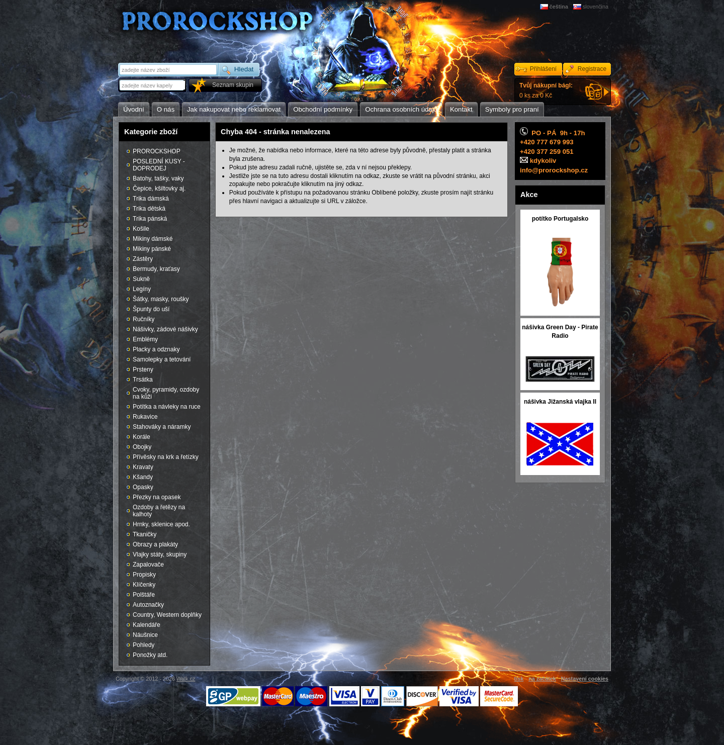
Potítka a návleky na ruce (167, 406)
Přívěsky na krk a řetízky (166, 456)
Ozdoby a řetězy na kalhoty (159, 511)
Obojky (142, 446)
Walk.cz (185, 679)
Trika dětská (149, 208)
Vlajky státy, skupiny (160, 554)
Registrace (592, 68)
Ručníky (143, 319)
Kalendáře (146, 624)
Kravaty (143, 467)
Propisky (144, 574)
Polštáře (144, 594)
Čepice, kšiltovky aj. (159, 188)
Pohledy (143, 644)
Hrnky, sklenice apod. (161, 524)
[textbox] (153, 85)
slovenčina (595, 7)
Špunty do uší (151, 309)
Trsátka (143, 379)
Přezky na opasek (156, 497)
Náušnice (145, 634)
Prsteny (143, 369)
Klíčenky (144, 584)
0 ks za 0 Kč (546, 90)
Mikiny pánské (152, 248)
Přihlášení (543, 68)
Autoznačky (148, 604)
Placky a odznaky (156, 349)
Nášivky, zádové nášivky (165, 329)
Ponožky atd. (150, 655)
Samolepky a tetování (162, 359)
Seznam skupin (232, 84)
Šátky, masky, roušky (161, 299)
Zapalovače (148, 564)
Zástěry (143, 258)
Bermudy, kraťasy (156, 268)
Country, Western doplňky (167, 614)
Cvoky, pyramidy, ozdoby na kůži (166, 393)
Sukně (141, 279)
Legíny (142, 289)
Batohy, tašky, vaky (158, 178)
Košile (141, 228)
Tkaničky (144, 534)
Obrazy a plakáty (155, 544)
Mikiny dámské (152, 238)
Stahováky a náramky (162, 426)
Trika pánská (150, 218)
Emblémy (145, 339)
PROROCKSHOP (156, 151)
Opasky (143, 487)
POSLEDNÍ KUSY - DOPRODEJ (159, 165)
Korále (141, 436)
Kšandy (143, 477)
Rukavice (145, 416)
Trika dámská (151, 198)
